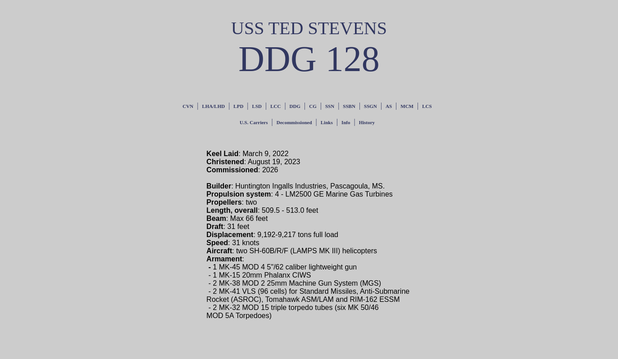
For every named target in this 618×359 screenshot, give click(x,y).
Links (327, 122)
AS (389, 106)
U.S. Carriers (254, 122)
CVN (187, 106)
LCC (275, 106)
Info (345, 122)
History (367, 122)
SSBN (349, 106)
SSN (329, 106)
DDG (295, 106)
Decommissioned (294, 122)
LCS (427, 106)
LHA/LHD (213, 106)
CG (313, 106)
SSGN (370, 106)
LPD (238, 106)
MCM (407, 106)
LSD (257, 106)
